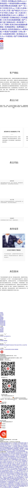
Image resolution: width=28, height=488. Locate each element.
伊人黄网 (5, 484)
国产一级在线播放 (23, 460)
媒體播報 (1, 318)
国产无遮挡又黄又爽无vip (7, 487)
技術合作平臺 (2, 323)
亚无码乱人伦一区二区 (4, 480)
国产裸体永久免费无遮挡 (7, 462)
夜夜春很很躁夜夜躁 (12, 456)
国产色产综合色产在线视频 (14, 454)
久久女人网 (12, 455)
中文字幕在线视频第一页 (11, 474)
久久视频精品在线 (23, 465)
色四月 (9, 459)
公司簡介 (1, 313)
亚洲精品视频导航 (16, 479)
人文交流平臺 (2, 325)
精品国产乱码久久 (19, 467)
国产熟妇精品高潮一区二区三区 (15, 458)
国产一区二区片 (15, 462)
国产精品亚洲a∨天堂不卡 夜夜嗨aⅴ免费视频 (17, 469)
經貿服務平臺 (2, 322)
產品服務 (1, 44)
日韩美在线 (5, 467)
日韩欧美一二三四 (10, 475)
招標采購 (1, 47)
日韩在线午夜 (9, 479)
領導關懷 (1, 317)
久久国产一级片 (7, 452)
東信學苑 (1, 329)
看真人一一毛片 (13, 470)
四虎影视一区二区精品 (20, 464)
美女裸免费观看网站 (11, 451)
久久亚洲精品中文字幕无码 (20, 484)
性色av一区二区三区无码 (21, 471)
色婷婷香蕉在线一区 (12, 467)
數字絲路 (1, 45)
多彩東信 (1, 330)
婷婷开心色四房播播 (21, 457)
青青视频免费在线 (6, 455)
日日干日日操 (24, 458)
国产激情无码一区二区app (12, 461)
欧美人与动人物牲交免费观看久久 (18, 477)
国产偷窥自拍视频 (20, 474)
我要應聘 (1, 331)
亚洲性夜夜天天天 (12, 471)
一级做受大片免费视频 (6, 477)
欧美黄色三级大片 (10, 484)
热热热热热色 (12, 480)
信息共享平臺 (2, 324)
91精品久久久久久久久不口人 (9, 460)
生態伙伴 (1, 46)
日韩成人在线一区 (23, 479)
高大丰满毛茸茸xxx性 (12, 457)
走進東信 (1, 312)
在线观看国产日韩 (15, 465)
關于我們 (1, 43)
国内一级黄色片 (13, 464)
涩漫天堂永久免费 (21, 468)
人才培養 (1, 328)
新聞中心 (1, 316)
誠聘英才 (1, 48)
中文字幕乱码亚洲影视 (10, 485)
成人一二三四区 (25, 452)
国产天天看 (19, 461)
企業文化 (1, 327)
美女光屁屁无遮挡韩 (4, 454)
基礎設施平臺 (2, 320)
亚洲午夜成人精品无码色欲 (16, 452)
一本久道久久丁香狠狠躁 (20, 455)
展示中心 (1, 315)
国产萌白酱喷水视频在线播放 (21, 485)
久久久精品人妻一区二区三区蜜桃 (14, 476)
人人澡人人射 (4, 476)
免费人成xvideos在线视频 (14, 466)
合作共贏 (1, 314)
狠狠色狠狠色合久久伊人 (22, 470)
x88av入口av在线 (6, 464)
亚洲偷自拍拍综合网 (18, 478)
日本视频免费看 (16, 487)
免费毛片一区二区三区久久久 (21, 480)
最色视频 (12, 478)
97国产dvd (17, 460)
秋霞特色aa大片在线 (4, 457)
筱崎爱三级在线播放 (4, 459)
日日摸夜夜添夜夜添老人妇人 (12, 481)
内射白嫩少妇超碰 (7, 465)
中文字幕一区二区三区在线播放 (11, 468)
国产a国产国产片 (17, 475)
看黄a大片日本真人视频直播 (21, 456)
